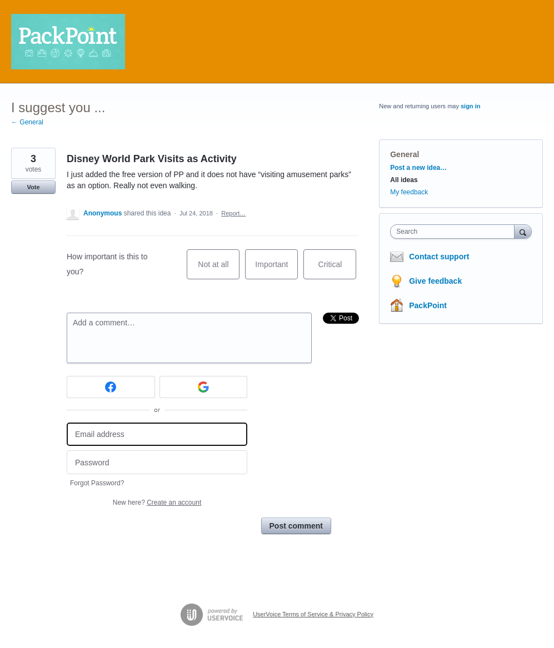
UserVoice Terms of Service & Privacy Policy (313, 614)
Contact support (439, 256)
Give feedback (435, 281)
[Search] (523, 231)
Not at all (218, 269)
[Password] (157, 462)
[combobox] (454, 231)
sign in (470, 106)
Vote (33, 187)
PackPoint (428, 305)
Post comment (296, 525)
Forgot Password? (97, 483)
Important (276, 269)
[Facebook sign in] (111, 387)
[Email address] (157, 434)
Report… (233, 213)
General (404, 154)
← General (27, 122)
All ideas (403, 180)
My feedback (409, 192)
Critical (337, 269)
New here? (157, 502)
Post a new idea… (418, 168)
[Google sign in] (203, 387)
